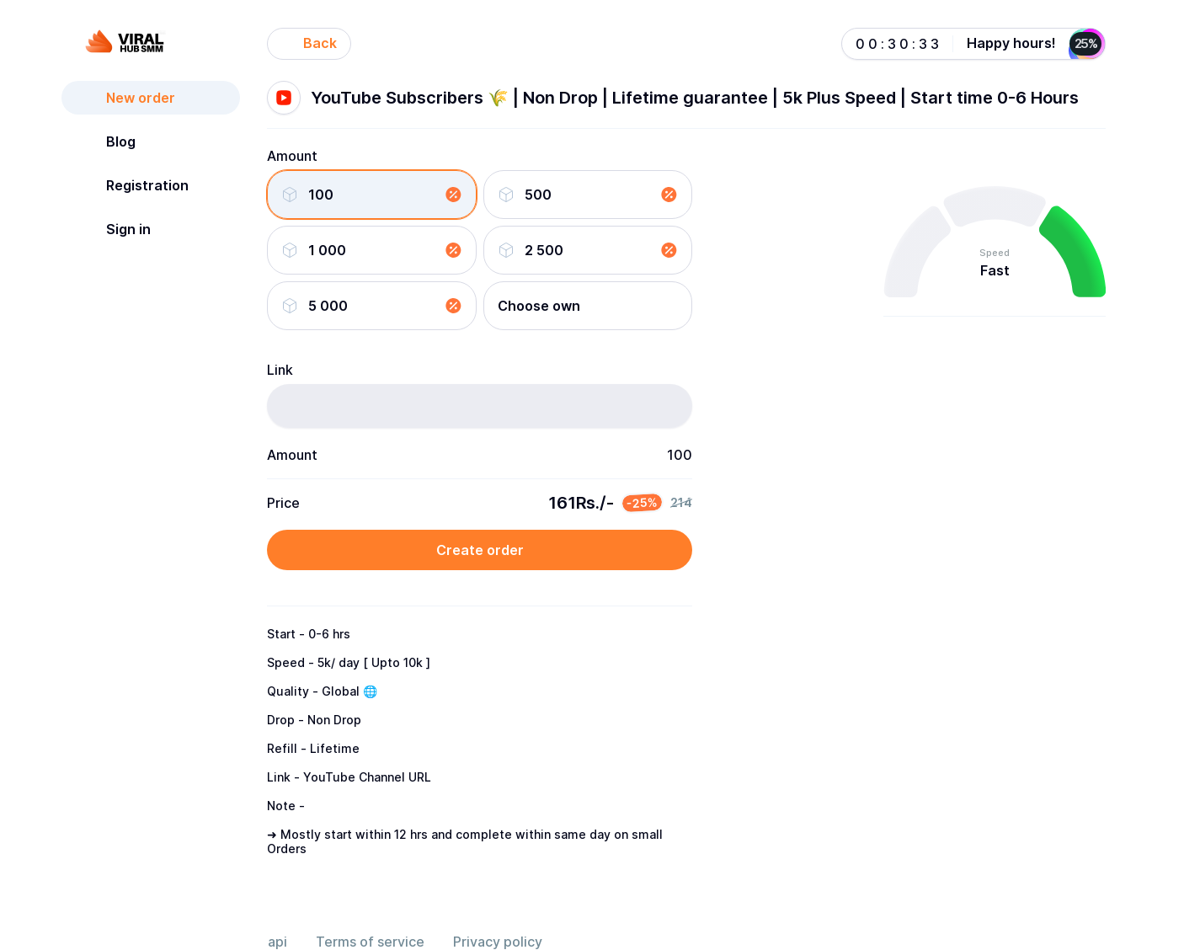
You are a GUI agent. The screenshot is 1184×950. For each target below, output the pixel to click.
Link (280, 369)
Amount (292, 155)
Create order (480, 550)
